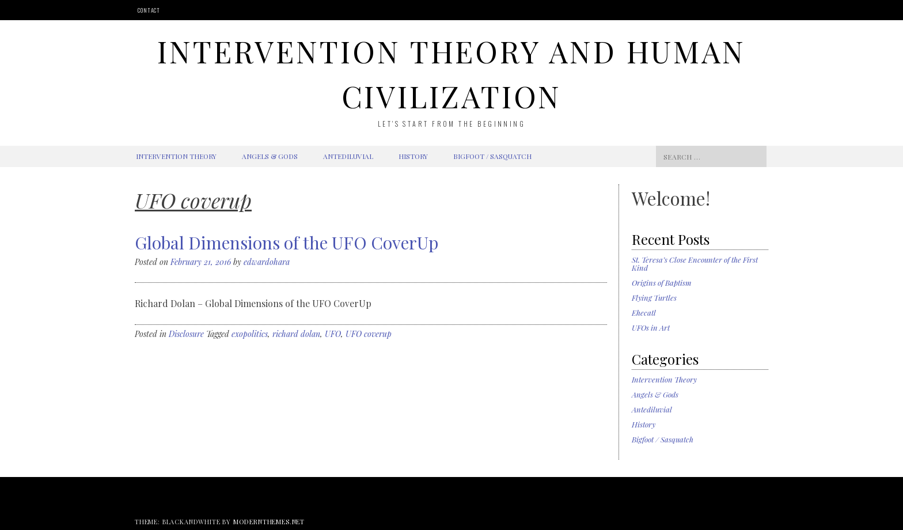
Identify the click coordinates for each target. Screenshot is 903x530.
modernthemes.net (269, 521)
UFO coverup (369, 333)
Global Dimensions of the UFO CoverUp (286, 242)
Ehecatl (644, 312)
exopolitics (250, 333)
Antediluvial (348, 156)
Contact (149, 10)
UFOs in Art (651, 327)
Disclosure (186, 333)
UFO (333, 333)
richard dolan (296, 333)
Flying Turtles (654, 297)
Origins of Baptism (662, 282)
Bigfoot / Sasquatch (492, 156)
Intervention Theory (176, 156)
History (413, 156)
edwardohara (267, 261)
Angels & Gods (270, 156)
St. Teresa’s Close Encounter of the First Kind (695, 263)
